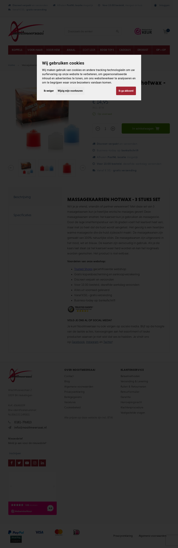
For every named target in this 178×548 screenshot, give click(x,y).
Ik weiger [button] (49, 90)
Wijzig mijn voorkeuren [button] (70, 90)
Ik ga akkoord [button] (126, 90)
